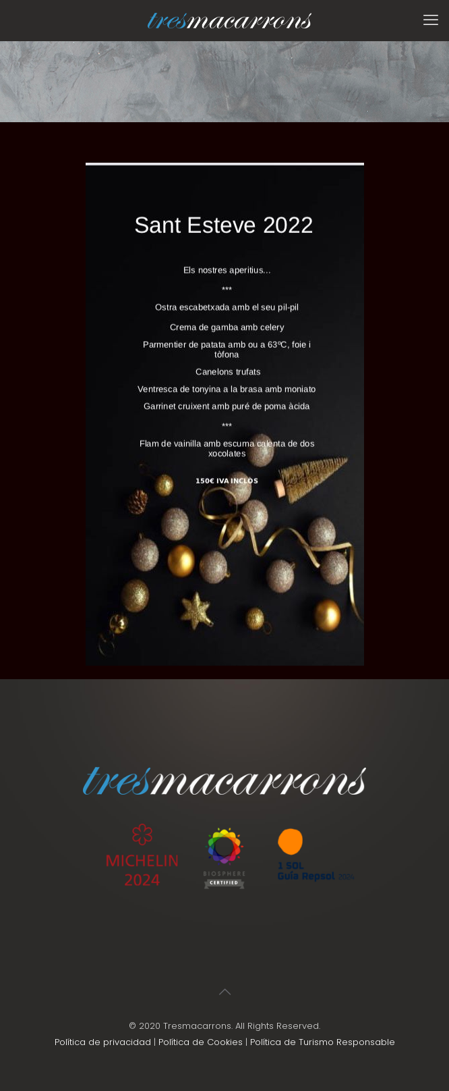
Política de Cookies (200, 1042)
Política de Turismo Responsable (322, 1042)
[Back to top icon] (224, 992)
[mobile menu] (430, 20)
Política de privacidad (103, 1042)
